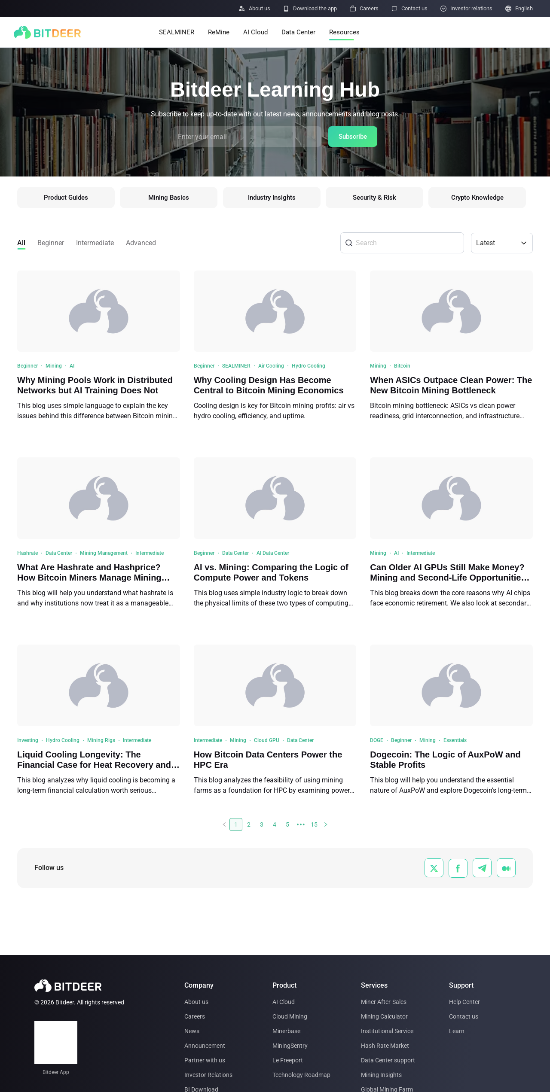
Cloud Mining (289, 1016)
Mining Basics (170, 199)
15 (314, 827)
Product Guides (66, 199)
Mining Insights (381, 1074)
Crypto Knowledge (483, 199)
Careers (194, 1016)
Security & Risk (379, 199)
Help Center (464, 1001)
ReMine (218, 32)
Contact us (463, 1016)
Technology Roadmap (301, 1074)
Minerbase (286, 1031)
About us (196, 1001)
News (191, 1031)
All (21, 245)
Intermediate (95, 245)
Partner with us (204, 1060)
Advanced (141, 245)
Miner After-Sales (383, 1001)
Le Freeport (287, 1060)
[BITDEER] (47, 32)
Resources (344, 32)
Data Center (298, 32)
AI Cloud (255, 32)
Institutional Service (387, 1031)
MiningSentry (290, 1045)
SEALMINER (176, 32)
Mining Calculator (384, 1016)
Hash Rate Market (385, 1045)
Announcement (204, 1045)
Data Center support (388, 1060)
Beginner (50, 245)
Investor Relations (208, 1074)
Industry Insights (275, 199)
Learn (456, 1031)
